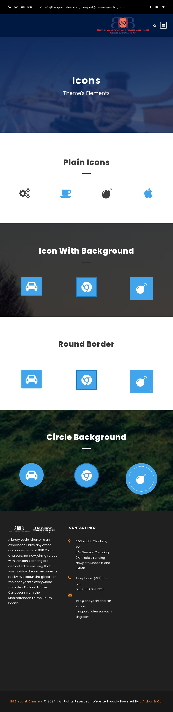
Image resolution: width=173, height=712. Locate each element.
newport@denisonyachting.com (103, 7)
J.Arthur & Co (151, 701)
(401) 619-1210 (23, 7)
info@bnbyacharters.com (62, 7)
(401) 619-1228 (92, 589)
